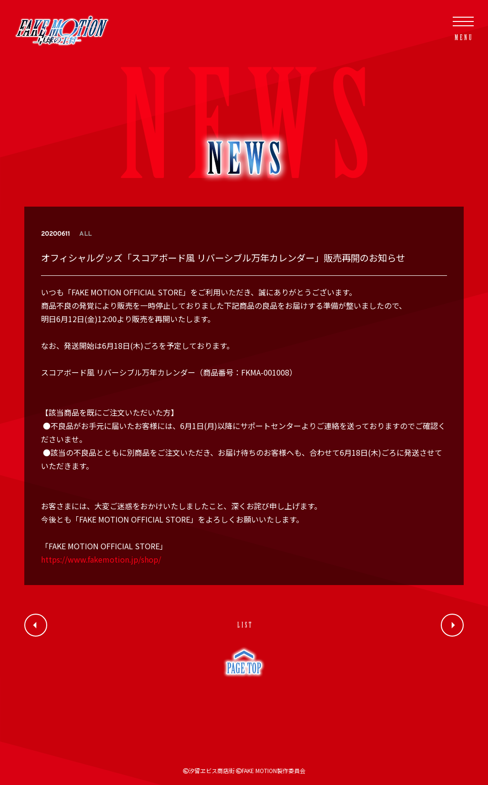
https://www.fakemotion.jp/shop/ (101, 559)
